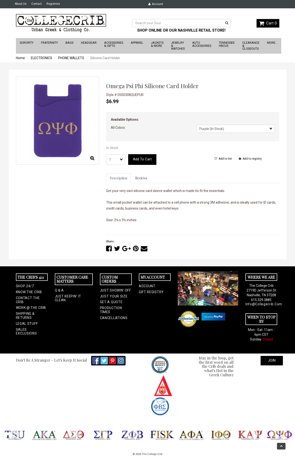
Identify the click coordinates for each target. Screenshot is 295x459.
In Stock (112, 148)
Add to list (223, 158)
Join (272, 360)
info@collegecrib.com (261, 304)
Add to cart (142, 159)
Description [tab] (118, 178)
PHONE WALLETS (71, 58)
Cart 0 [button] (268, 23)
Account (155, 4)
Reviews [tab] (141, 178)
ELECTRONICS (41, 58)
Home (20, 58)
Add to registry (250, 158)
